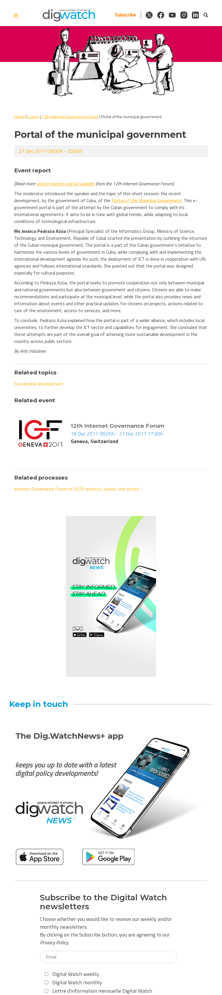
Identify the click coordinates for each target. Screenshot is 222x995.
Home (19, 117)
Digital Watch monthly (73, 982)
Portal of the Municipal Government (147, 200)
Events (33, 117)
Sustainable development (38, 383)
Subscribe (125, 15)
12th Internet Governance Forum (70, 117)
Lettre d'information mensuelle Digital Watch (98, 991)
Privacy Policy (54, 942)
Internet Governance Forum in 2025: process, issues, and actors (76, 488)
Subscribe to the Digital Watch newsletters (103, 902)
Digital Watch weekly (72, 974)
